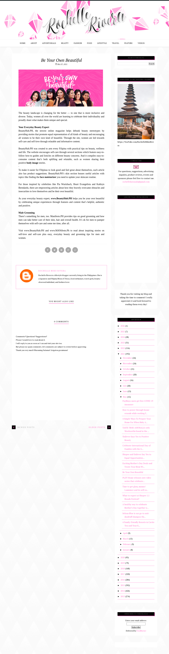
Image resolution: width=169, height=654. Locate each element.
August (126, 380)
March (126, 538)
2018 (123, 568)
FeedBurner (141, 630)
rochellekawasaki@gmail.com (136, 181)
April (125, 533)
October (127, 369)
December (127, 358)
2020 (123, 557)
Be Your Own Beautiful (133, 472)
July (125, 385)
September (128, 374)
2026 (123, 325)
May (125, 396)
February (127, 544)
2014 (123, 590)
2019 (123, 563)
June (125, 391)
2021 (123, 353)
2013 (123, 596)
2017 (123, 574)
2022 (123, 348)
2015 (123, 585)
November (128, 363)
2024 (123, 337)
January (126, 549)
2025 (123, 331)
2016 (123, 579)
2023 (123, 342)
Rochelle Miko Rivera (52, 270)
